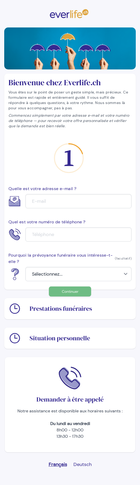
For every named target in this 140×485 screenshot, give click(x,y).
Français (58, 464)
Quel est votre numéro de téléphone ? (46, 222)
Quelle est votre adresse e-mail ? (42, 188)
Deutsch (82, 464)
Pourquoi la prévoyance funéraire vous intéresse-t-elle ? (70, 258)
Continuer (70, 291)
